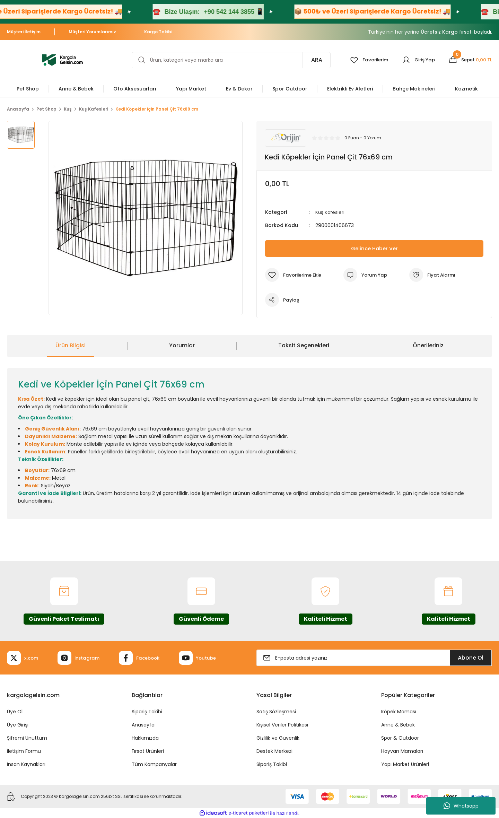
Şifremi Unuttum (27, 737)
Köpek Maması (398, 711)
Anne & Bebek (398, 724)
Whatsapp (461, 806)
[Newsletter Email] (374, 658)
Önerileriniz (428, 345)
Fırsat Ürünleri (148, 751)
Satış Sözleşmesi (276, 711)
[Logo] (62, 59)
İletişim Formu (24, 751)
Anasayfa (143, 724)
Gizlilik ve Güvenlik (277, 737)
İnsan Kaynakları (26, 764)
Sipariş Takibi (147, 711)
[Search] (228, 60)
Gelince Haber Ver (374, 248)
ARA (311, 60)
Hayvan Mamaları (402, 751)
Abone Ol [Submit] (470, 658)
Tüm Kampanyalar (154, 764)
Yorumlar (182, 345)
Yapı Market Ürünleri (405, 764)
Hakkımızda (145, 737)
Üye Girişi (17, 724)
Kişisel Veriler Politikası (282, 724)
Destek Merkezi (274, 751)
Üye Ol (15, 711)
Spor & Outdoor (400, 737)
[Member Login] (416, 60)
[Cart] (469, 60)
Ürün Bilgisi (70, 345)
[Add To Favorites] (295, 275)
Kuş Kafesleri (330, 212)
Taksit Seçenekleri (303, 345)
